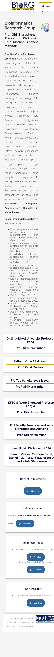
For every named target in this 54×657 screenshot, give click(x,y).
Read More (27, 524)
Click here (35, 491)
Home (46, 6)
